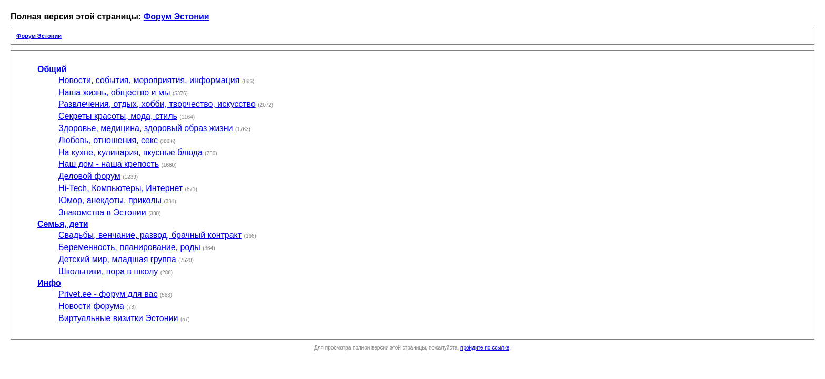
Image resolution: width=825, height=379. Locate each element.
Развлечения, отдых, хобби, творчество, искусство (157, 103)
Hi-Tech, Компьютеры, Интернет (120, 188)
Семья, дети (62, 224)
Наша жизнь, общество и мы (114, 92)
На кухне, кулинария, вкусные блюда (130, 152)
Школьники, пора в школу (108, 271)
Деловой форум (89, 176)
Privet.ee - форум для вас (107, 294)
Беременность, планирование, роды (129, 247)
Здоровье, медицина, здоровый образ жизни (145, 128)
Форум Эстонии (176, 16)
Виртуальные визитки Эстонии (118, 318)
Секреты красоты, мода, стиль (117, 116)
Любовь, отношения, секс (108, 140)
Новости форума (91, 306)
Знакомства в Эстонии (102, 212)
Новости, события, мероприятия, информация (148, 80)
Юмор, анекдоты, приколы (110, 200)
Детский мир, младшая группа (117, 259)
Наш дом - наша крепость (108, 163)
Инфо (49, 282)
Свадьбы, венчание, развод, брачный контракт (150, 235)
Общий (52, 69)
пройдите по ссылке (484, 348)
